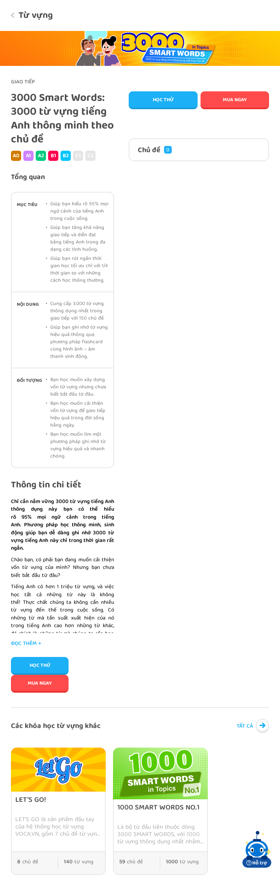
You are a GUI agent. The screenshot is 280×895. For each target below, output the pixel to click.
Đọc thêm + (26, 644)
